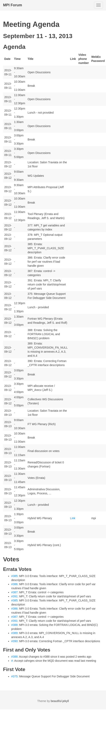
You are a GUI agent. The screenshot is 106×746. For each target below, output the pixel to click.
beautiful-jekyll (60, 701)
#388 (14, 624)
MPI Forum (12, 5)
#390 (14, 641)
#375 (14, 676)
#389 (14, 633)
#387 (14, 592)
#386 (14, 584)
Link (72, 518)
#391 (14, 596)
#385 (14, 576)
